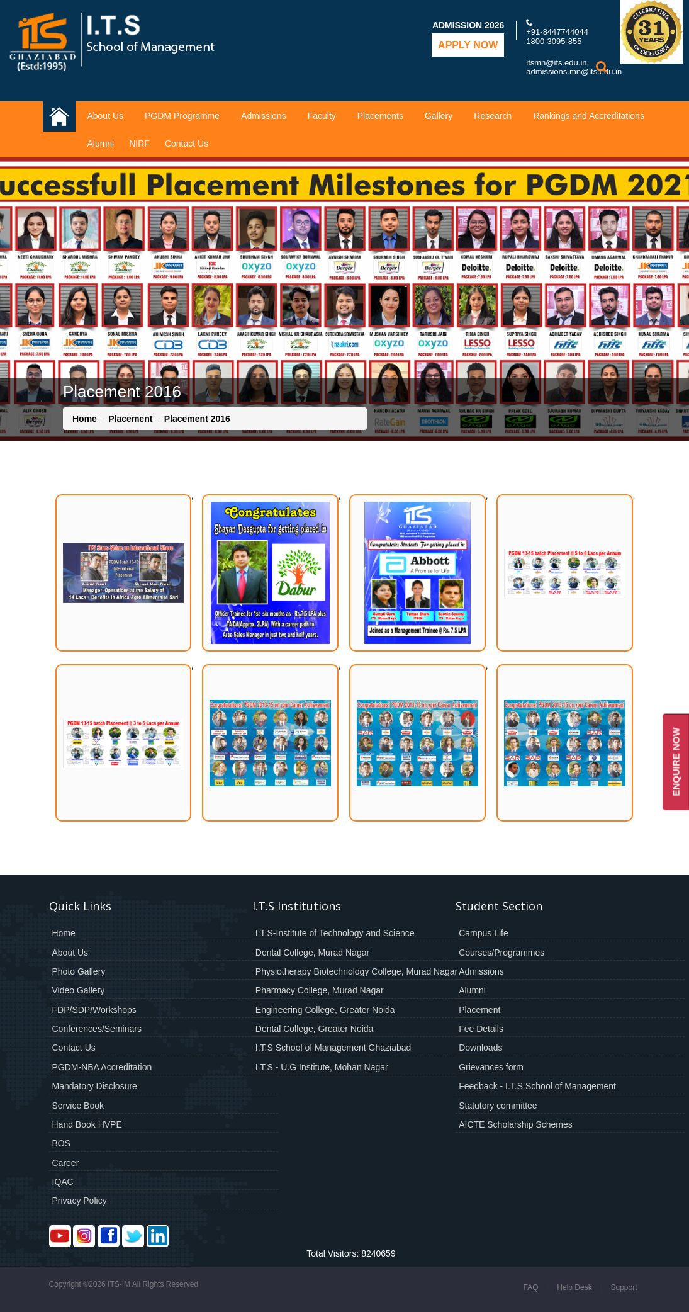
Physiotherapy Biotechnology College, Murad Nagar (356, 971)
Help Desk (574, 1287)
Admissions (263, 116)
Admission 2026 (468, 25)
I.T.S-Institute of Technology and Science (335, 933)
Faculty (322, 116)
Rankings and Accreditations (588, 116)
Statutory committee (498, 1105)
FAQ (530, 1287)
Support (623, 1287)
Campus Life (483, 933)
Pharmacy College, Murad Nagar (319, 990)
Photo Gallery (79, 971)
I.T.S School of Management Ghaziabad (333, 1048)
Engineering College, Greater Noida (325, 1010)
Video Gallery (78, 990)
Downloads (480, 1048)
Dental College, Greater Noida (314, 1029)
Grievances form (491, 1067)
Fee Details (481, 1029)
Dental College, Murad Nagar (312, 952)
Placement (130, 419)
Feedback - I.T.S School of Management (537, 1086)
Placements (380, 116)
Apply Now (468, 45)
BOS (61, 1143)
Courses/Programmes (501, 952)
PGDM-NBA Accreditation (102, 1067)
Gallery (438, 116)
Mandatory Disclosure (94, 1086)
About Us (105, 116)
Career (65, 1163)
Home (84, 419)
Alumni (100, 144)
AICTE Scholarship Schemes (516, 1124)
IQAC (63, 1182)
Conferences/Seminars (97, 1029)
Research (493, 116)
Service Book (78, 1105)
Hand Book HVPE (87, 1124)
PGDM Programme (182, 116)
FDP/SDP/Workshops (94, 1010)
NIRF (139, 144)
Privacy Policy (79, 1201)
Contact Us (186, 144)
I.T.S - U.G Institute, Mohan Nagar (321, 1067)
